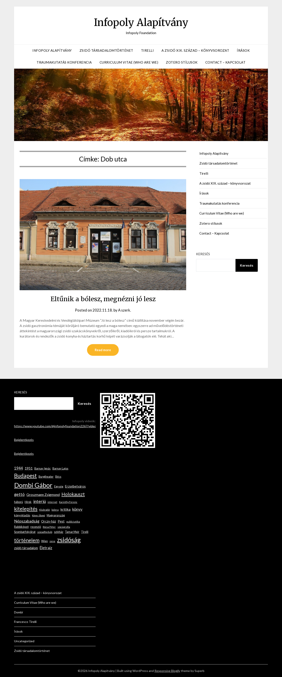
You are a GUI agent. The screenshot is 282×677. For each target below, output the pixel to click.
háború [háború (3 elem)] (18, 502)
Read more (103, 350)
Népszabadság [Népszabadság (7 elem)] (26, 521)
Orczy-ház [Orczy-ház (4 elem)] (48, 521)
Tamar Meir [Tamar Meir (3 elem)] (72, 532)
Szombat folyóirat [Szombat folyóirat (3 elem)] (24, 532)
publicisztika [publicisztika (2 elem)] (73, 521)
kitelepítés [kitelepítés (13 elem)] (25, 509)
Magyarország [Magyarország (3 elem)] (56, 515)
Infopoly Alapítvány (141, 22)
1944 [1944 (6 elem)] (18, 468)
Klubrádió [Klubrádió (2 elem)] (44, 509)
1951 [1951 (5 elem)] (29, 468)
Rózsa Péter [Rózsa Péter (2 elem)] (49, 526)
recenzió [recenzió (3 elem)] (35, 526)
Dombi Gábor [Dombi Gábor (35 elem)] (33, 485)
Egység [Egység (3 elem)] (58, 486)
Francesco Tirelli (25, 622)
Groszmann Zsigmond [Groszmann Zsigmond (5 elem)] (43, 494)
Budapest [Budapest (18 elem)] (25, 475)
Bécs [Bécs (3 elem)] (58, 476)
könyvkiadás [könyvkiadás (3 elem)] (22, 515)
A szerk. (124, 310)
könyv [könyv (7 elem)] (77, 509)
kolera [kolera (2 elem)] (55, 509)
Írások (243, 50)
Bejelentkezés (24, 440)
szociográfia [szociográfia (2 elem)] (64, 526)
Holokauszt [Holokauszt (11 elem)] (73, 494)
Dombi (18, 612)
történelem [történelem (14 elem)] (26, 540)
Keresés (203, 254)
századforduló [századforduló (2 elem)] (44, 531)
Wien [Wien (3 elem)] (44, 541)
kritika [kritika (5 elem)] (65, 509)
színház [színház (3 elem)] (58, 532)
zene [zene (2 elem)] (52, 541)
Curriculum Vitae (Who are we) (129, 62)
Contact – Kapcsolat (225, 62)
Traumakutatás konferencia (64, 62)
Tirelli (147, 50)
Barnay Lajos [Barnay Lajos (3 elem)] (60, 468)
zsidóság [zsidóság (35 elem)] (69, 539)
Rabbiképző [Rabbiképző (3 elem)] (21, 526)
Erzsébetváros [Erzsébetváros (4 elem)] (75, 486)
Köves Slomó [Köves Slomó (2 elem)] (38, 515)
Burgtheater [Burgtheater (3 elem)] (46, 476)
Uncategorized (24, 641)
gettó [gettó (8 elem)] (19, 494)
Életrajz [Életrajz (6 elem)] (46, 547)
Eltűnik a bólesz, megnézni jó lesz (103, 299)
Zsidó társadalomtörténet (106, 50)
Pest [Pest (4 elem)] (61, 521)
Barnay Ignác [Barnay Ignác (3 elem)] (42, 468)
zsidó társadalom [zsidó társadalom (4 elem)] (26, 548)
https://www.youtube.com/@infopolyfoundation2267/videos (56, 426)
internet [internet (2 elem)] (52, 502)
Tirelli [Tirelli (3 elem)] (84, 532)
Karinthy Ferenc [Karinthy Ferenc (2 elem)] (68, 502)
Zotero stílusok (182, 62)
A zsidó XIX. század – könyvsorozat (195, 50)
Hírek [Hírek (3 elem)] (28, 502)
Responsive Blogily (167, 671)
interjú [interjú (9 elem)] (39, 501)
